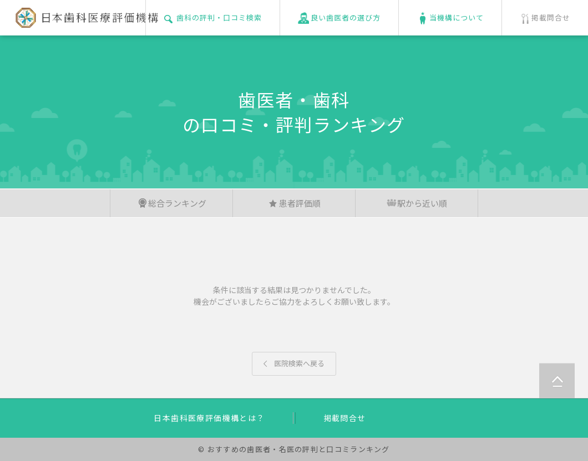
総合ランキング (171, 203)
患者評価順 (294, 203)
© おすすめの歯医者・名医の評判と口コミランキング (294, 449)
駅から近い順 (416, 203)
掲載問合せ (344, 417)
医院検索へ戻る (294, 363)
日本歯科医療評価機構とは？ (209, 417)
